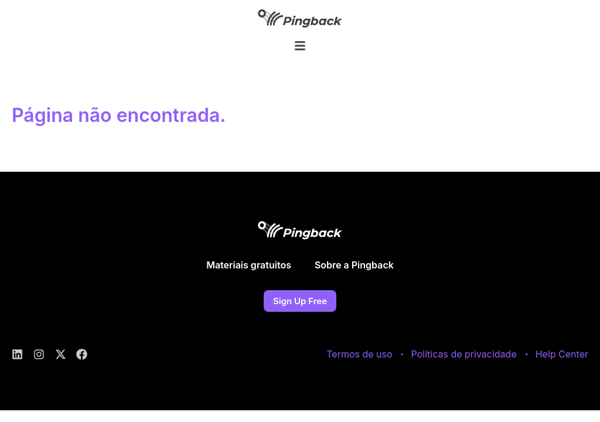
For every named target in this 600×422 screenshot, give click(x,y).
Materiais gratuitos (248, 270)
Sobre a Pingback (354, 270)
